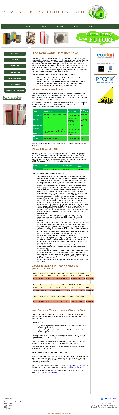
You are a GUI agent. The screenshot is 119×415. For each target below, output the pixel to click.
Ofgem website (75, 367)
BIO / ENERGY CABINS (14, 78)
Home (28, 26)
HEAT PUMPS (15, 66)
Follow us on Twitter (109, 399)
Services (44, 26)
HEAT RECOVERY (15, 72)
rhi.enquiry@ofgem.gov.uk (47, 372)
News (91, 26)
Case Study (59, 26)
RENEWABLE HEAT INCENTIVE (15, 90)
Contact (75, 26)
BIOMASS (15, 60)
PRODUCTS (14, 53)
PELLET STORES (15, 84)
